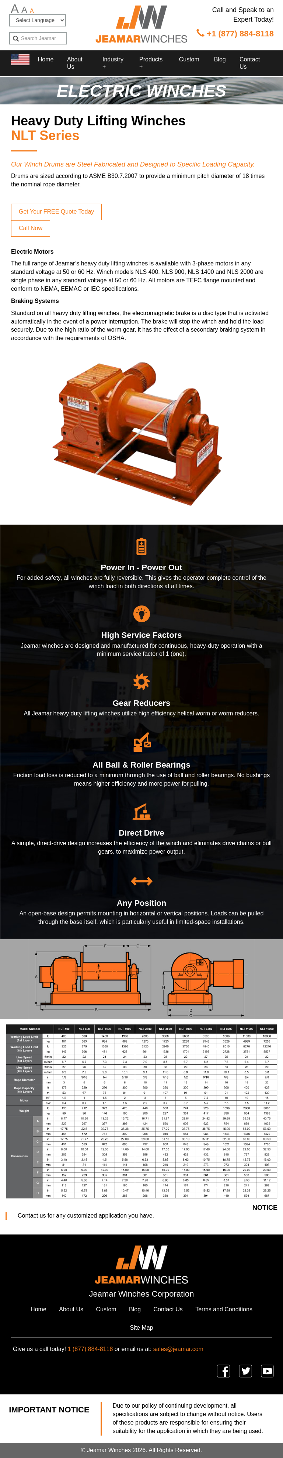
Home (45, 59)
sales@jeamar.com (178, 1349)
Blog (220, 59)
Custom (189, 59)
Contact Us (250, 63)
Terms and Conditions (223, 1309)
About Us (75, 63)
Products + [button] (151, 63)
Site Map (141, 1328)
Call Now (30, 228)
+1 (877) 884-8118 (235, 33)
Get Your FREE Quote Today (56, 211)
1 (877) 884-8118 (90, 1349)
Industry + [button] (112, 63)
